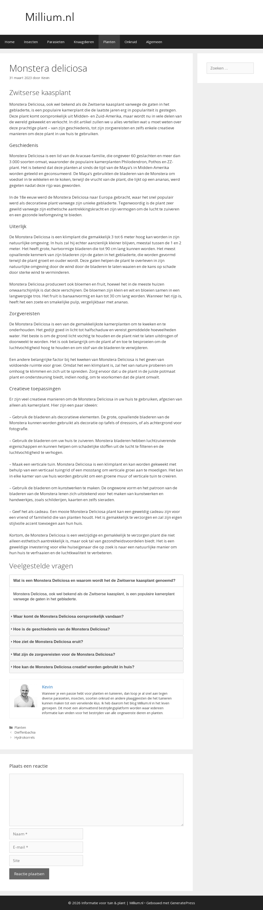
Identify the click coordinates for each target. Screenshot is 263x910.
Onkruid (131, 41)
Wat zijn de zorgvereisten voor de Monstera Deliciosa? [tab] (62, 654)
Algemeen (154, 41)
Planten (109, 41)
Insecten (31, 41)
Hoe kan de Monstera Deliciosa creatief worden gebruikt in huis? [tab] (72, 667)
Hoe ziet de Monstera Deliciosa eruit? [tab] (46, 642)
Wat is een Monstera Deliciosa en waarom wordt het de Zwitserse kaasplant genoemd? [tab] (92, 580)
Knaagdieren (84, 41)
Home (10, 41)
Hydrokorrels (24, 737)
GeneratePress (182, 902)
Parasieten (55, 41)
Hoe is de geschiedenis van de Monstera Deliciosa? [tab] (60, 629)
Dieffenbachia (24, 732)
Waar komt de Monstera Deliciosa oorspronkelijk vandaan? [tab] (67, 616)
